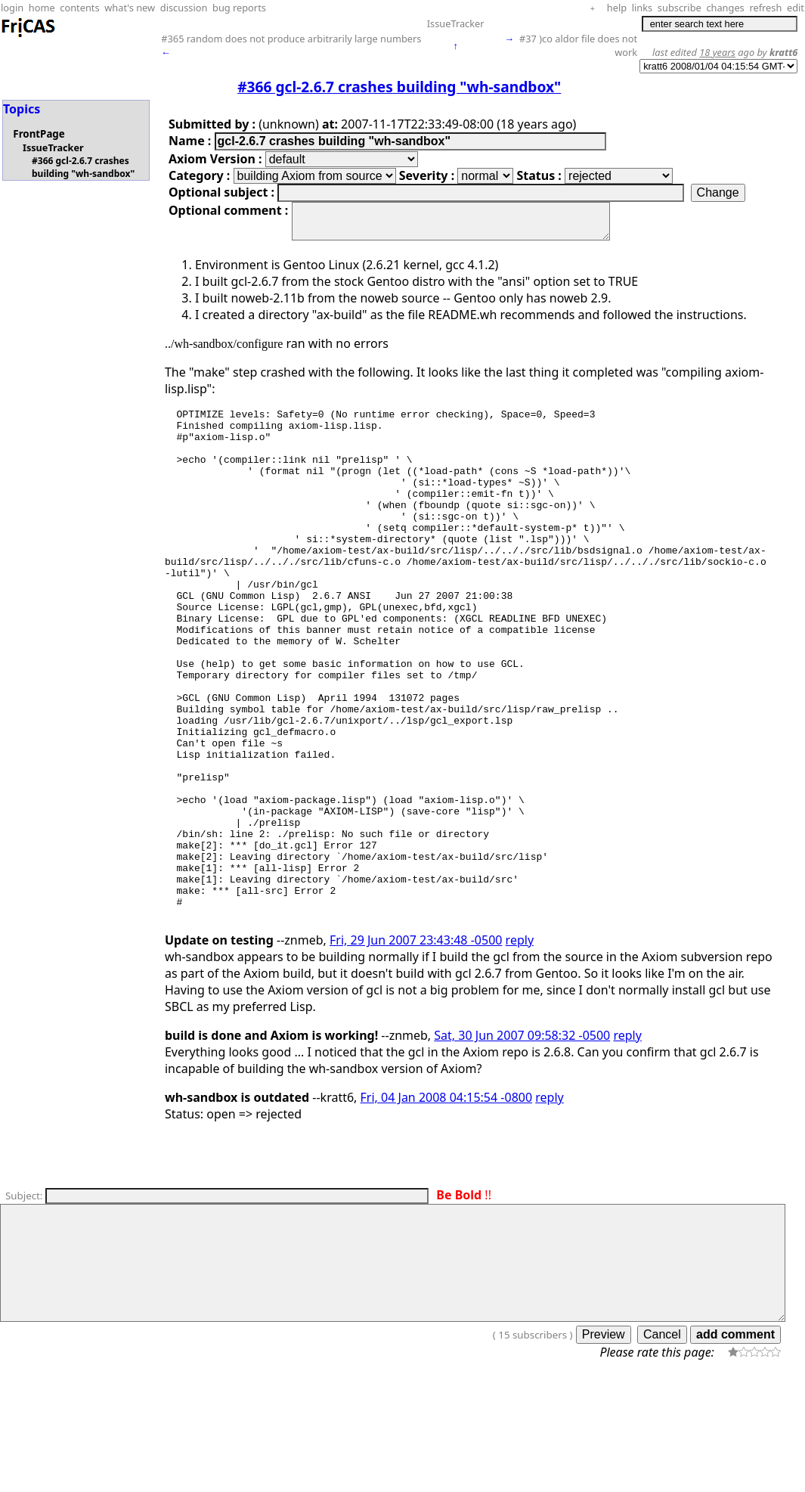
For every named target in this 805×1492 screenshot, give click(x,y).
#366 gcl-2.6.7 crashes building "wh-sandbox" (83, 167)
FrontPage (38, 134)
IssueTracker (456, 23)
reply (520, 1049)
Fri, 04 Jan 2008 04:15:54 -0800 (447, 1206)
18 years (717, 52)
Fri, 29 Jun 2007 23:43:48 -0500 (416, 1049)
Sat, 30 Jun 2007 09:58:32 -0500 (522, 1144)
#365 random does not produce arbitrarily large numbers (291, 38)
